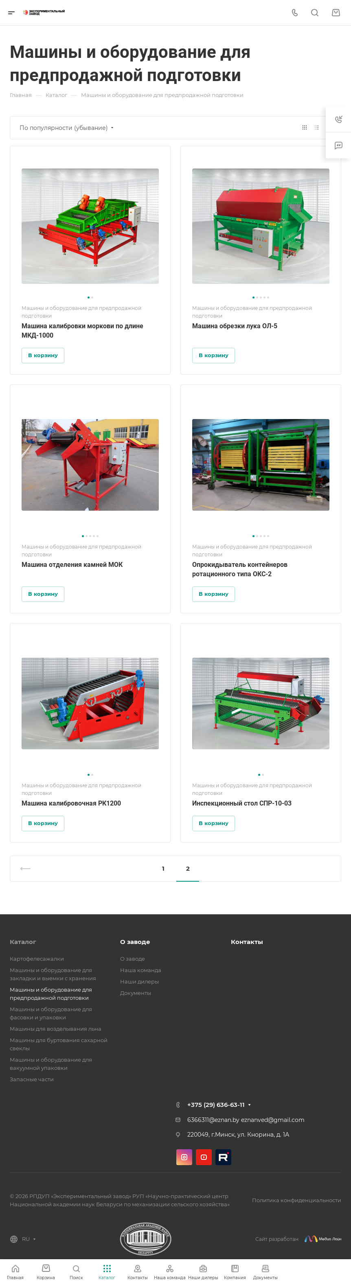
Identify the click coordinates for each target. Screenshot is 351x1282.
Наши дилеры (139, 981)
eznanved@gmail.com (273, 1120)
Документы (135, 993)
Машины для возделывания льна (55, 1028)
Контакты (247, 942)
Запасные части (32, 1079)
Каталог (23, 942)
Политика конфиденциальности (296, 1200)
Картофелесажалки (37, 958)
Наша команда (140, 970)
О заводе (135, 942)
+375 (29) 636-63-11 (216, 1105)
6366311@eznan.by (213, 1120)
